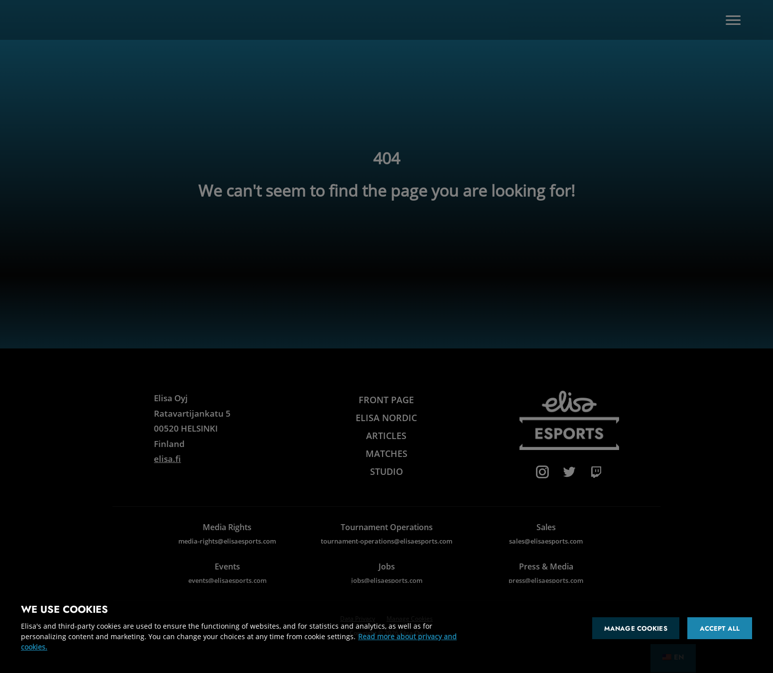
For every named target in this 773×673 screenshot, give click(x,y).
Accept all (720, 628)
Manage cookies (635, 628)
